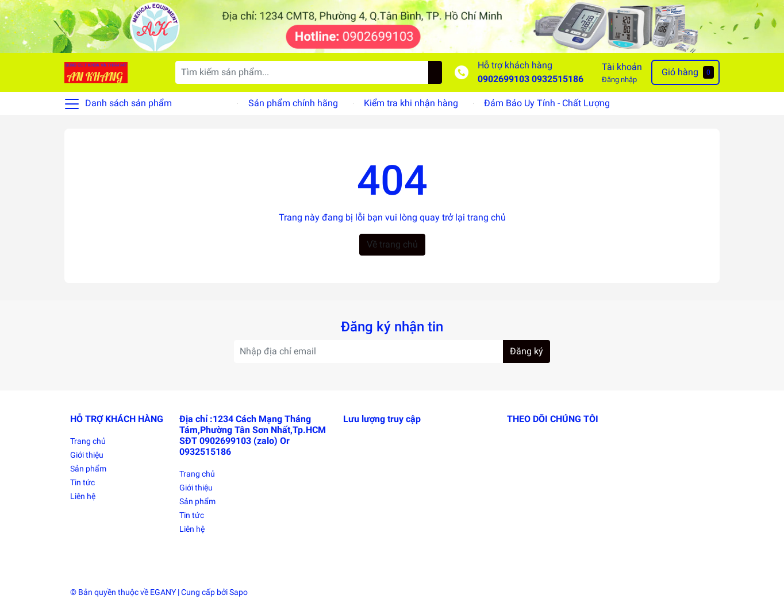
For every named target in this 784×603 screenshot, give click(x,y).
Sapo (238, 592)
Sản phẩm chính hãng (293, 103)
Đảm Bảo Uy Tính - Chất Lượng (547, 103)
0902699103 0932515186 (530, 79)
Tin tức (82, 482)
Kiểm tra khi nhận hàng (411, 103)
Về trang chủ (392, 244)
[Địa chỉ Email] (392, 351)
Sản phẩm (88, 468)
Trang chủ (88, 441)
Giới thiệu (86, 454)
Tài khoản (622, 66)
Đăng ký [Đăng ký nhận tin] (526, 351)
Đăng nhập (619, 79)
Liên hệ (82, 496)
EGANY (163, 592)
